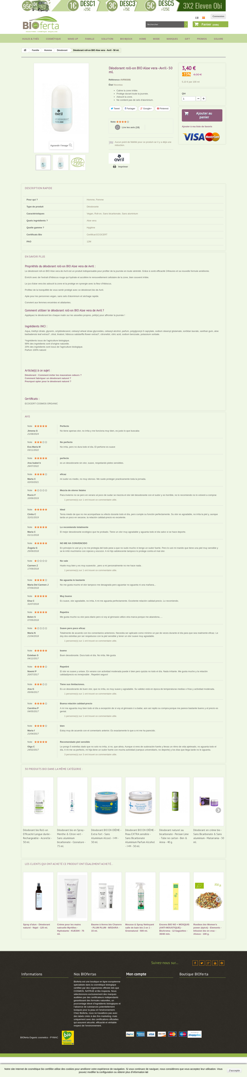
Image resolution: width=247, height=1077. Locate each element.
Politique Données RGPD (34, 1026)
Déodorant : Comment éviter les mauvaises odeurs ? (53, 375)
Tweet (115, 108)
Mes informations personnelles (142, 999)
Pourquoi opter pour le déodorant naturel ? (48, 381)
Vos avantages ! (29, 999)
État (111, 84)
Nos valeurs (27, 986)
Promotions (80, 981)
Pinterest (163, 108)
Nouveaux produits (84, 986)
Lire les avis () (130, 127)
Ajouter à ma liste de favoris (197, 126)
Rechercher (186, 24)
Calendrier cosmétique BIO (35, 1013)
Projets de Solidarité (32, 1022)
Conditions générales (32, 995)
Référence (114, 79)
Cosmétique (53, 38)
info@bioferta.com (204, 1016)
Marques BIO (81, 995)
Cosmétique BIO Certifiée (87, 990)
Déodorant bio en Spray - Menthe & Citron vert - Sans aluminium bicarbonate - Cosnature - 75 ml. (71, 838)
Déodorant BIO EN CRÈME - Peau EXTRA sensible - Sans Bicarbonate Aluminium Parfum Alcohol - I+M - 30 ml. (140, 838)
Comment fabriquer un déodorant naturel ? (48, 378)
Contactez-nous (29, 981)
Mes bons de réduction (138, 1004)
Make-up (73, 38)
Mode (156, 38)
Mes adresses (133, 995)
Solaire (218, 38)
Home (142, 38)
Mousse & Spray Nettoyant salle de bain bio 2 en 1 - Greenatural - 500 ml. (139, 927)
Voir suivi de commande (34, 1040)
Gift (187, 38)
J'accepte (234, 1070)
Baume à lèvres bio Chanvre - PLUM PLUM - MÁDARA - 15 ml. (106, 927)
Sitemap (78, 999)
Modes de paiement (31, 1004)
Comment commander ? (34, 1031)
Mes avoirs (132, 990)
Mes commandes (135, 981)
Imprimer (123, 166)
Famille (89, 38)
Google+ (146, 108)
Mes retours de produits (139, 986)
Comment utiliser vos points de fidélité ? (43, 1036)
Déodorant (62, 50)
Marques (172, 38)
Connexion (218, 16)
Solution (107, 38)
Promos (202, 38)
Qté (184, 93)
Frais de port (28, 990)
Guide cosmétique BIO (33, 1045)
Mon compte (136, 974)
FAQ (23, 1017)
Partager (130, 108)
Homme (48, 50)
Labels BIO (27, 1008)
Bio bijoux (126, 38)
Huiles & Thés (30, 38)
